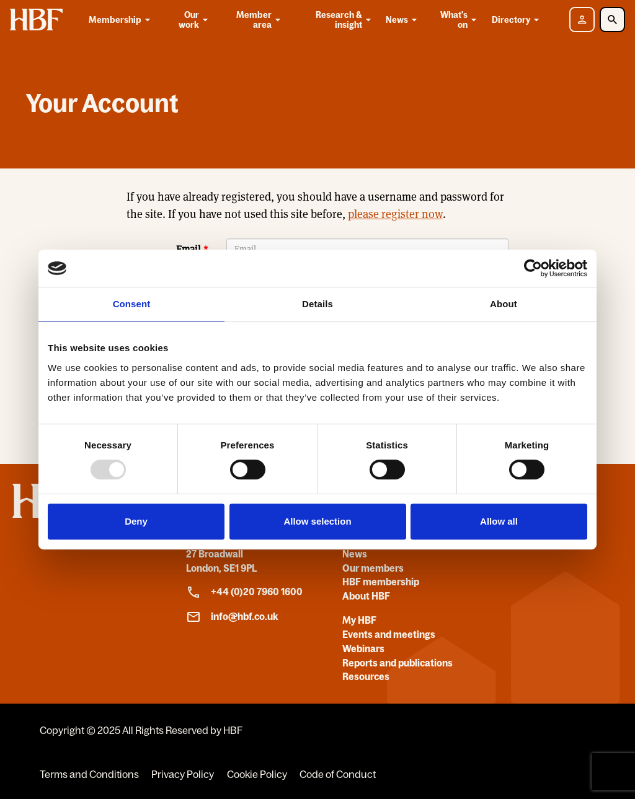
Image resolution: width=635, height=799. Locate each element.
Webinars (363, 648)
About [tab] (503, 304)
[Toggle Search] (612, 19)
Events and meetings (388, 634)
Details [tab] (317, 304)
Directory (517, 20)
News (403, 20)
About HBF (366, 596)
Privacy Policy (182, 774)
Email (188, 249)
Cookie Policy (257, 774)
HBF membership (380, 581)
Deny (136, 521)
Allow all (499, 521)
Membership (121, 20)
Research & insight (344, 19)
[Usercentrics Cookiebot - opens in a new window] (533, 268)
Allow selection (317, 521)
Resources (365, 676)
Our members (373, 568)
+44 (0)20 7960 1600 (244, 592)
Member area (259, 19)
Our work (194, 19)
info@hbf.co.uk (232, 616)
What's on (459, 19)
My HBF (359, 620)
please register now (395, 214)
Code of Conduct (338, 774)
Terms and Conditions (89, 774)
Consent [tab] (132, 304)
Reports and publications (397, 663)
